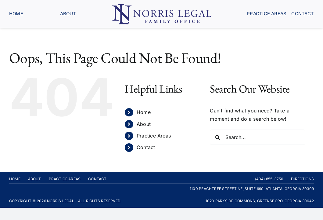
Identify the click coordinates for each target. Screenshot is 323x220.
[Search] (217, 137)
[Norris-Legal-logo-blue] (162, 5)
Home (144, 112)
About (144, 124)
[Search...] (257, 137)
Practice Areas (154, 136)
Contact (146, 147)
